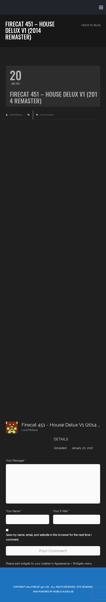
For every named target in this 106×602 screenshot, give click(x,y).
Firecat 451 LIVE (40, 587)
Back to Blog (91, 25)
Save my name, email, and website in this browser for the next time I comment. (49, 537)
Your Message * (16, 460)
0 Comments (45, 114)
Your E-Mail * (61, 511)
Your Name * (14, 511)
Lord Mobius (14, 114)
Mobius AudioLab (63, 591)
